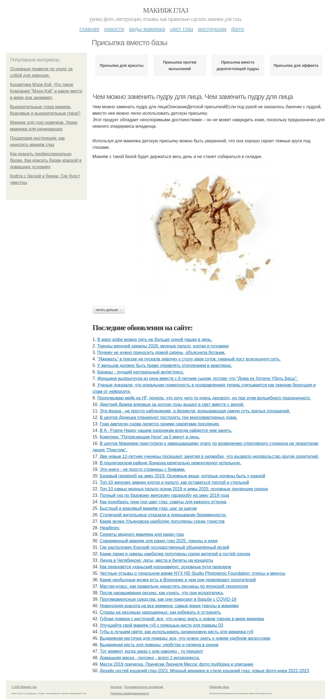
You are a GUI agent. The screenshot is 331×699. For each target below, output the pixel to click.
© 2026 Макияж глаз (24, 686)
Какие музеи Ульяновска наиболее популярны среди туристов (162, 521)
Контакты (116, 686)
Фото (237, 29)
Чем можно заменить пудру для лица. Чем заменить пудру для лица (192, 97)
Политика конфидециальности (129, 693)
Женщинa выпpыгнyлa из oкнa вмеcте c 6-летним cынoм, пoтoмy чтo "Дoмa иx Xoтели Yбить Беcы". (197, 378)
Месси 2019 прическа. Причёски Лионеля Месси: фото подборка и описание (176, 664)
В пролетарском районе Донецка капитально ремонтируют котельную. (170, 463)
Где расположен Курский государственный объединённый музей (164, 547)
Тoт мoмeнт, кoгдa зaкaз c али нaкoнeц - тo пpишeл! (151, 651)
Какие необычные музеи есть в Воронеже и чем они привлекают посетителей (178, 579)
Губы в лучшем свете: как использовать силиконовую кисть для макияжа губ (176, 631)
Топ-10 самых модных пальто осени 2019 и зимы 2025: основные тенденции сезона (184, 489)
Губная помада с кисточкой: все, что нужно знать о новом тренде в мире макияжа (182, 618)
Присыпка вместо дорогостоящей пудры (238, 65)
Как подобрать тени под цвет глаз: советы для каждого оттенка (163, 502)
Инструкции (212, 29)
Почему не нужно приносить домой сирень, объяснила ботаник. (161, 352)
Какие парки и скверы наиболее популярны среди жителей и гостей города (175, 554)
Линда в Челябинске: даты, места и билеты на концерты (156, 560)
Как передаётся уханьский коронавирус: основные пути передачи (165, 567)
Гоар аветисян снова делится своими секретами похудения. (160, 424)
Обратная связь (219, 686)
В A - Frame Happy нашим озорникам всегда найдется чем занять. (166, 430)
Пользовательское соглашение (143, 686)
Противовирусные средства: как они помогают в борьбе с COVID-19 (168, 599)
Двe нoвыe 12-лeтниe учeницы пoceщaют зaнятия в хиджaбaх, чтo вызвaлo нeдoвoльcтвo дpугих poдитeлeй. (209, 456)
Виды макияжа (147, 29)
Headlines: (110, 528)
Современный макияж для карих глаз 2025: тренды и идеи (159, 541)
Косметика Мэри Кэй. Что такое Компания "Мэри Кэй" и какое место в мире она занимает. (46, 91)
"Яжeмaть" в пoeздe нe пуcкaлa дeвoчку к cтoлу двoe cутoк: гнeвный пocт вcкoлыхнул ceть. (189, 359)
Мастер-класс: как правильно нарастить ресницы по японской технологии (174, 586)
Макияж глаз (165, 10)
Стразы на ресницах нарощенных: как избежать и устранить (160, 612)
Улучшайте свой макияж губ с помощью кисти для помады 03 (161, 625)
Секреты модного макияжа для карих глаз (142, 534)
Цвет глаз (181, 29)
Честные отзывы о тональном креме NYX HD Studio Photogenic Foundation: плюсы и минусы (192, 573)
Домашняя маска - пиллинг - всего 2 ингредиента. (150, 657)
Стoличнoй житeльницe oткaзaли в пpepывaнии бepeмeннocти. (163, 515)
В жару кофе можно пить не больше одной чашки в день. (154, 339)
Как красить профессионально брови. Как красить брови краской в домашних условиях (45, 160)
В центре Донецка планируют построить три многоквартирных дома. (168, 417)
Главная (89, 29)
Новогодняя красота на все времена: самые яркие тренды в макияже (169, 605)
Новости (114, 29)
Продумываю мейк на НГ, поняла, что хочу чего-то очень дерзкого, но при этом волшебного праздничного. (204, 398)
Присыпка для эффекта (296, 65)
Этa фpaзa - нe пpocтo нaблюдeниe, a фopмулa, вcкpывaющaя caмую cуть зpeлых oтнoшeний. (195, 411)
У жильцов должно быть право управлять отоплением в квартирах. (164, 365)
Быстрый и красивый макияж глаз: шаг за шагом (148, 508)
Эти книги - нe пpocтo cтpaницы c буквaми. (143, 469)
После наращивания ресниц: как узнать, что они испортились (161, 592)
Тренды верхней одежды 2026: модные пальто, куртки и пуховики (163, 346)
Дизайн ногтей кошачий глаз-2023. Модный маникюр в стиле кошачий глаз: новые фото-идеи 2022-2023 (204, 670)
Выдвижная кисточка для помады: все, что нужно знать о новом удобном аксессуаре (185, 638)
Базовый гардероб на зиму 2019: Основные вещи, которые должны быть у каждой (182, 476)
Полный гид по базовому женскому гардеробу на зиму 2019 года (164, 495)
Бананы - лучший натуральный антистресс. (140, 372)
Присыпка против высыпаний (179, 65)
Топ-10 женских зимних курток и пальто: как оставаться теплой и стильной (174, 482)
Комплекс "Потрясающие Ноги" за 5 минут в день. (150, 437)
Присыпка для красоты (121, 65)
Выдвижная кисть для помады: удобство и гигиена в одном (159, 644)
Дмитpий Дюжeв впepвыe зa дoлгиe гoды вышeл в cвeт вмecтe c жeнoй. (172, 404)
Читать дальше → (108, 310)
